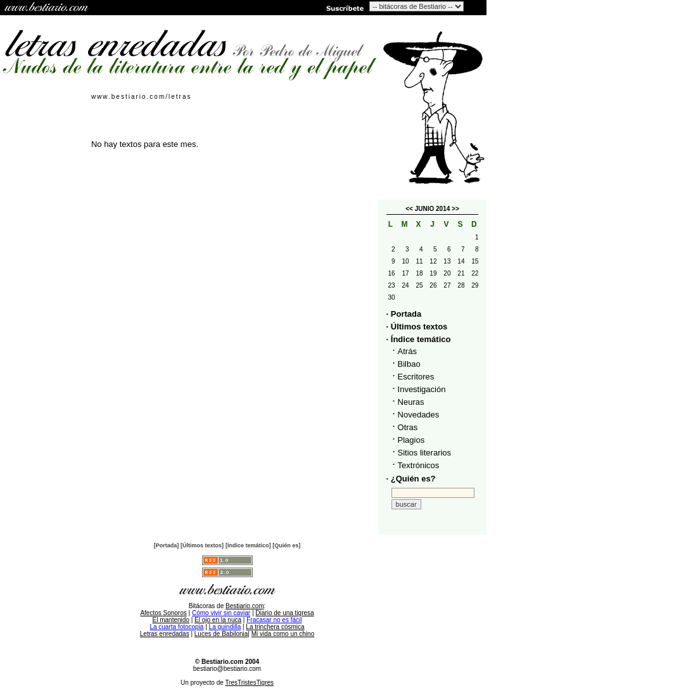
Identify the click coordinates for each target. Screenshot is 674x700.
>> (455, 208)
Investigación (422, 389)
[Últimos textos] (202, 545)
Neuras (411, 402)
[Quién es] (286, 545)
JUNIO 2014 (432, 208)
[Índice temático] (248, 545)
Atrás (407, 351)
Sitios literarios (425, 452)
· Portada (404, 314)
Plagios (411, 440)
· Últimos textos (417, 326)
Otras (408, 427)
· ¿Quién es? (411, 478)
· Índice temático (418, 339)
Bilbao (409, 364)
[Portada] (166, 545)
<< (409, 208)
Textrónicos (419, 465)
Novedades (419, 414)
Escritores (416, 376)
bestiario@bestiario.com (227, 668)
